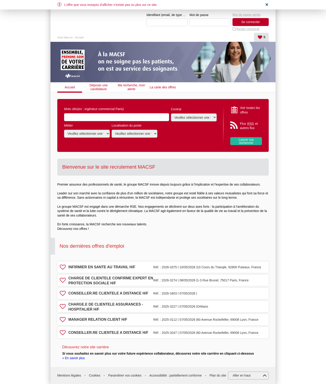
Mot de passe (199, 15)
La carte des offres (163, 87)
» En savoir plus (73, 358)
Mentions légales (69, 375)
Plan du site (218, 375)
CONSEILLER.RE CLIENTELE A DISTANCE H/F (108, 293)
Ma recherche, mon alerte (131, 87)
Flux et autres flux (249, 126)
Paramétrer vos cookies (124, 375)
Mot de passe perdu (247, 14)
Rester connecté (247, 29)
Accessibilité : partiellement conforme (175, 375)
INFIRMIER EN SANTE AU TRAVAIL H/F (101, 267)
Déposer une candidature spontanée (98, 87)
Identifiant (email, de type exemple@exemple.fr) (167, 15)
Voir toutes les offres (250, 110)
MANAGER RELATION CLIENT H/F (97, 319)
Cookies (95, 375)
